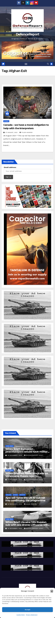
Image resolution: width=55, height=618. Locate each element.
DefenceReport (27, 34)
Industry (22, 494)
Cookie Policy (21, 615)
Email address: (10, 167)
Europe (15, 494)
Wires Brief (9, 446)
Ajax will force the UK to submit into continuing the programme (25, 499)
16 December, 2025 (15, 504)
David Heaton (30, 504)
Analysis (8, 494)
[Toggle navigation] (26, 63)
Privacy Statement (31, 615)
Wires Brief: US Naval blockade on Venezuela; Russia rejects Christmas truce (26, 476)
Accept (27, 610)
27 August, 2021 (11, 132)
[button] (52, 591)
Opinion (6, 121)
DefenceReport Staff (33, 455)
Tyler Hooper (26, 132)
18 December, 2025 (15, 455)
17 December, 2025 (15, 479)
